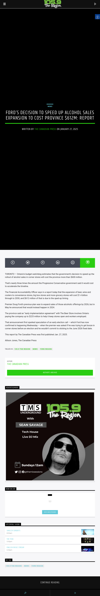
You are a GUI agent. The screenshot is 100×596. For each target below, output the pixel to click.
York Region (46, 349)
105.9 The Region (22, 349)
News (50, 106)
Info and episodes (50, 512)
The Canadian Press (45, 129)
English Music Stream (15, 547)
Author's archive (50, 372)
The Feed (10, 539)
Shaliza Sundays (13, 530)
